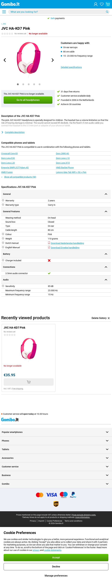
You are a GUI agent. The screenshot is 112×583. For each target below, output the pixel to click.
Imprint (41, 521)
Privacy (33, 521)
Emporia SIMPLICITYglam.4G (15, 167)
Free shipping (17, 389)
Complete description (13, 132)
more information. (82, 517)
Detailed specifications (71, 67)
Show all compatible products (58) (18, 177)
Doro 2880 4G (62, 153)
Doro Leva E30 (8, 158)
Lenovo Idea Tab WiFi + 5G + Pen (71, 172)
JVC (4, 24)
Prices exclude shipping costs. (84, 515)
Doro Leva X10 (63, 163)
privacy (36, 550)
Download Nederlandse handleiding (66, 243)
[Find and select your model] (59, 11)
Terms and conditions (73, 521)
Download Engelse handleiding (63, 247)
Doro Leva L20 (8, 163)
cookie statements (52, 550)
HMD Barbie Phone (65, 167)
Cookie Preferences (54, 521)
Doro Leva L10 (63, 158)
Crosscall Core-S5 (9, 153)
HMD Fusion (7, 172)
